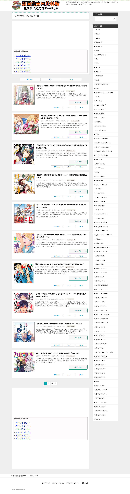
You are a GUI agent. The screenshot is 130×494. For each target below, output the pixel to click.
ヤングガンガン (100, 205)
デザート (98, 134)
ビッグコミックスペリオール (104, 151)
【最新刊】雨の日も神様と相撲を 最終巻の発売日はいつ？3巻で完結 (59, 323)
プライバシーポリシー (72, 483)
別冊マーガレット (101, 243)
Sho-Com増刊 (99, 76)
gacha (97, 50)
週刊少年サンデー (101, 398)
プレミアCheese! (100, 168)
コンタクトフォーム (58, 483)
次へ (53, 383)
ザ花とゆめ (99, 122)
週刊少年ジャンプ (101, 406)
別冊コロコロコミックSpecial (104, 235)
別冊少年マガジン (101, 256)
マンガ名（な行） (23, 68)
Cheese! (98, 34)
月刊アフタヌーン (101, 281)
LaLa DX (98, 67)
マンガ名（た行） (23, 65)
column (98, 38)
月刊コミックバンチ (101, 306)
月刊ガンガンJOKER (101, 285)
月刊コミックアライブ (102, 289)
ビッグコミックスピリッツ (103, 147)
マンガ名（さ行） (23, 62)
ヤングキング (99, 210)
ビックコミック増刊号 (102, 138)
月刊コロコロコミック (102, 323)
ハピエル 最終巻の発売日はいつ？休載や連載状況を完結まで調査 (58, 353)
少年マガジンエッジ (101, 268)
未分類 (97, 381)
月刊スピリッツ (100, 335)
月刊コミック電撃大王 (102, 318)
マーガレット (99, 180)
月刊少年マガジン (101, 377)
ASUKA (98, 29)
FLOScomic (99, 46)
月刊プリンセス (100, 348)
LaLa (97, 63)
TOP (19, 476)
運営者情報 (85, 483)
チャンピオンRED (101, 130)
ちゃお (97, 80)
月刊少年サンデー (101, 369)
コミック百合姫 (100, 113)
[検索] (105, 19)
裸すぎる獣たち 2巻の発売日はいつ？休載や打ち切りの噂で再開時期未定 (59, 264)
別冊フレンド (99, 239)
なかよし (98, 88)
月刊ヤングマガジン (101, 356)
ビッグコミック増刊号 (102, 155)
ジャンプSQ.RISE (101, 126)
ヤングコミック (100, 218)
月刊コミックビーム (101, 310)
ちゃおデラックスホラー (102, 84)
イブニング (99, 101)
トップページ (46, 483)
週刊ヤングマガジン (101, 394)
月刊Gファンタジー (101, 272)
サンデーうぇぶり (101, 117)
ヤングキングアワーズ (102, 214)
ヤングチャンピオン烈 (102, 226)
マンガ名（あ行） (23, 56)
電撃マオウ (99, 419)
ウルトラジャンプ (101, 105)
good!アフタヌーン (101, 55)
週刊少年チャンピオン (102, 411)
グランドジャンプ (101, 109)
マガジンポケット (101, 176)
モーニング (99, 189)
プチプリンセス (100, 163)
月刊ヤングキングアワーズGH (104, 352)
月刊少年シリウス (101, 373)
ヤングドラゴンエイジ (102, 230)
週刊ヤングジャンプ (101, 390)
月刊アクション (100, 277)
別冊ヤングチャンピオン (102, 247)
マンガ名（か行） (23, 59)
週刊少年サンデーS (101, 402)
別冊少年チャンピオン (102, 251)
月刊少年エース (100, 360)
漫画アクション (100, 385)
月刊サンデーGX (100, 331)
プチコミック (99, 159)
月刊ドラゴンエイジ (101, 339)
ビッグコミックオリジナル (103, 143)
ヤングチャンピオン (101, 222)
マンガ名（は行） (23, 71)
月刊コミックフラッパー (102, 314)
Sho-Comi (98, 71)
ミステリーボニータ (101, 184)
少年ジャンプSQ (100, 260)
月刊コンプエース (101, 327)
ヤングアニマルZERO (102, 197)
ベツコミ (98, 172)
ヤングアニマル (100, 193)
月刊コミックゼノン (101, 302)
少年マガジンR (70, 91)
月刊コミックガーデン (102, 293)
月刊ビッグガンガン (101, 344)
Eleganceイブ (99, 42)
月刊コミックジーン (101, 297)
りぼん (97, 96)
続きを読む (81, 102)
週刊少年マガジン (101, 415)
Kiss (97, 59)
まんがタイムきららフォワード (104, 92)
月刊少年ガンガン (101, 364)
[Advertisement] (51, 35)
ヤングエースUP (100, 201)
